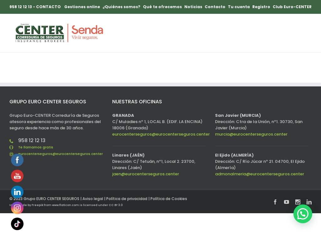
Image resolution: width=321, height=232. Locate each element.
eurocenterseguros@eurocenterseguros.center (60, 153)
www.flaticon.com (65, 205)
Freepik (37, 205)
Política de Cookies (168, 198)
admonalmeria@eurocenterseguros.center (259, 174)
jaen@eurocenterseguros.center (145, 174)
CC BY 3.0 (116, 205)
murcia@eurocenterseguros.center (251, 134)
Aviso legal (92, 198)
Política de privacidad (126, 198)
